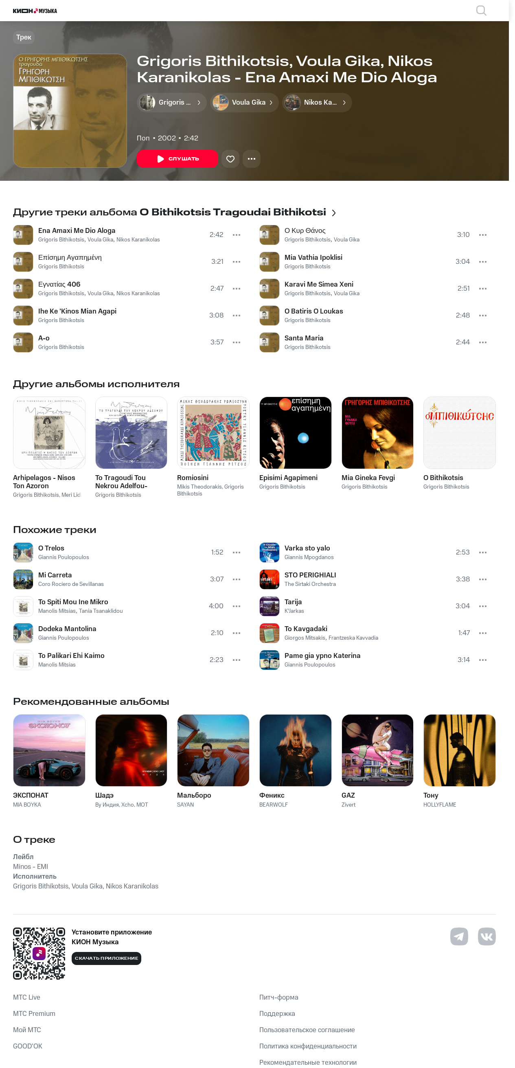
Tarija (293, 602)
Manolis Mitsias (57, 611)
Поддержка (277, 1014)
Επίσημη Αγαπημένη (70, 258)
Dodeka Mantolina (67, 629)
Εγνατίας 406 (59, 284)
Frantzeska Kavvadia (353, 638)
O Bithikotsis (443, 478)
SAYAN (185, 805)
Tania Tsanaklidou (101, 611)
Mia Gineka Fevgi (368, 478)
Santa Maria (304, 338)
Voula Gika (100, 240)
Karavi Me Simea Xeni (319, 284)
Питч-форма (278, 997)
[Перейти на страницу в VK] (487, 936)
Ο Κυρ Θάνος (305, 231)
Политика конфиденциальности (308, 1046)
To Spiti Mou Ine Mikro (73, 602)
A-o (44, 338)
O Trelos (51, 548)
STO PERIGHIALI (310, 575)
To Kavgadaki (306, 629)
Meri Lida (72, 495)
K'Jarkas (294, 611)
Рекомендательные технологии (308, 1063)
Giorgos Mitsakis (305, 638)
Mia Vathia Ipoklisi (313, 258)
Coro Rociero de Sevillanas (71, 584)
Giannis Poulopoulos (63, 557)
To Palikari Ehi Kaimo (71, 656)
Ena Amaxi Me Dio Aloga (77, 231)
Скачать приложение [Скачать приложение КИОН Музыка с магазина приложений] (106, 958)
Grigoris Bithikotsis (61, 240)
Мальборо (194, 796)
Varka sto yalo (307, 548)
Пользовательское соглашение (307, 1030)
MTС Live (26, 997)
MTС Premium (34, 1014)
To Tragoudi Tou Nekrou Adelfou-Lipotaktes (121, 482)
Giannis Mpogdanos (309, 557)
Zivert (348, 805)
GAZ (348, 796)
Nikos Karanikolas (138, 240)
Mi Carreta (55, 575)
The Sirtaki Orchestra (310, 584)
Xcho (127, 805)
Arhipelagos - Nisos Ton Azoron (44, 482)
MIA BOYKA (27, 805)
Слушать (177, 159)
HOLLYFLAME (439, 805)
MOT (142, 805)
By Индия (107, 805)
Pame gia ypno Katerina (323, 656)
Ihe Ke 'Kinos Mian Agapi (77, 311)
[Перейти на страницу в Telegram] (459, 936)
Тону (430, 796)
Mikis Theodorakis (199, 487)
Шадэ (104, 796)
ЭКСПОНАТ (30, 796)
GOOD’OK (27, 1046)
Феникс (272, 796)
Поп (143, 138)
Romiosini (192, 478)
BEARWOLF (273, 805)
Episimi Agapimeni (288, 478)
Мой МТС (27, 1030)
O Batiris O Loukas (314, 311)
